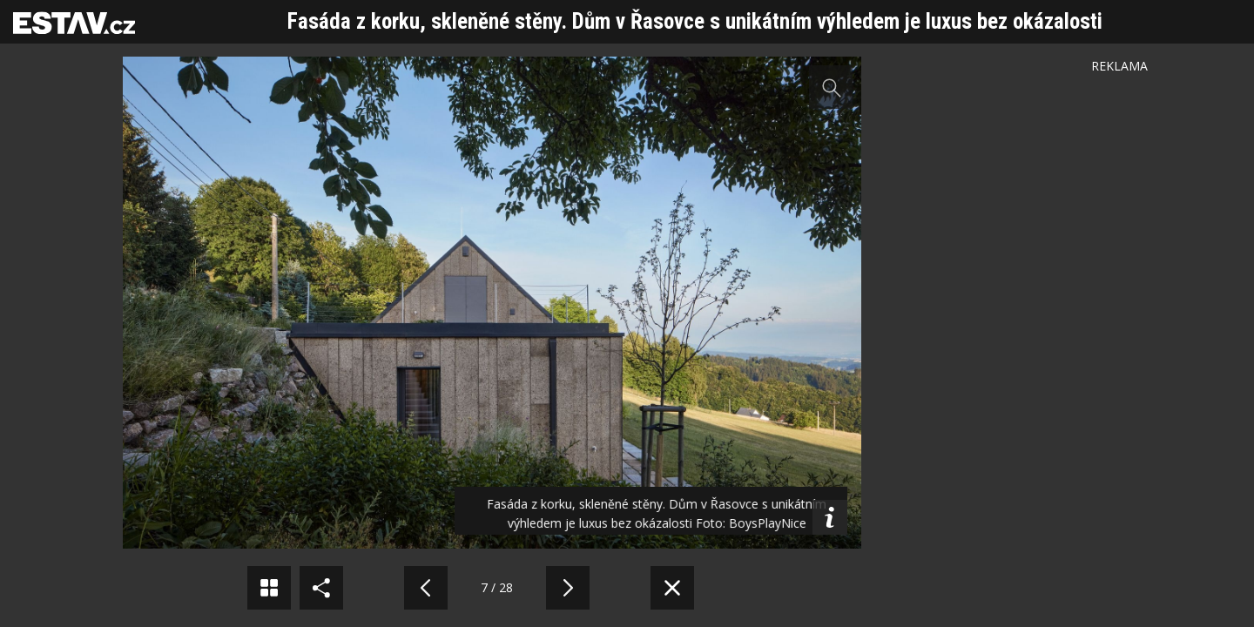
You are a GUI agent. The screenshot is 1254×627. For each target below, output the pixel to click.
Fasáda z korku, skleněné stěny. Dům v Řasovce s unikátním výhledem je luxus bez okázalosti (694, 21)
